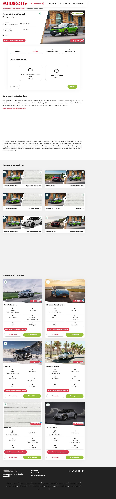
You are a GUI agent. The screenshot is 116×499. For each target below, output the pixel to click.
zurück (15, 86)
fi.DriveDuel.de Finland (44, 489)
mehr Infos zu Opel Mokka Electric (14, 108)
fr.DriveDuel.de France (63, 483)
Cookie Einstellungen (38, 475)
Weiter (72, 86)
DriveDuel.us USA (37, 483)
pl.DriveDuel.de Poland (38, 486)
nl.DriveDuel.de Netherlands (24, 486)
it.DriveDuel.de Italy (49, 486)
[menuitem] (53, 3)
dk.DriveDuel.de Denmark (74, 486)
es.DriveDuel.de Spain (75, 483)
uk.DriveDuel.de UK (11, 486)
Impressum (34, 471)
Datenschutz (35, 473)
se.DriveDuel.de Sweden (61, 486)
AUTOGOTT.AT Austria (26, 483)
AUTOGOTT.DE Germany (13, 483)
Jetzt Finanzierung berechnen (14, 40)
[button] (65, 3)
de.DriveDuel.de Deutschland (50, 483)
